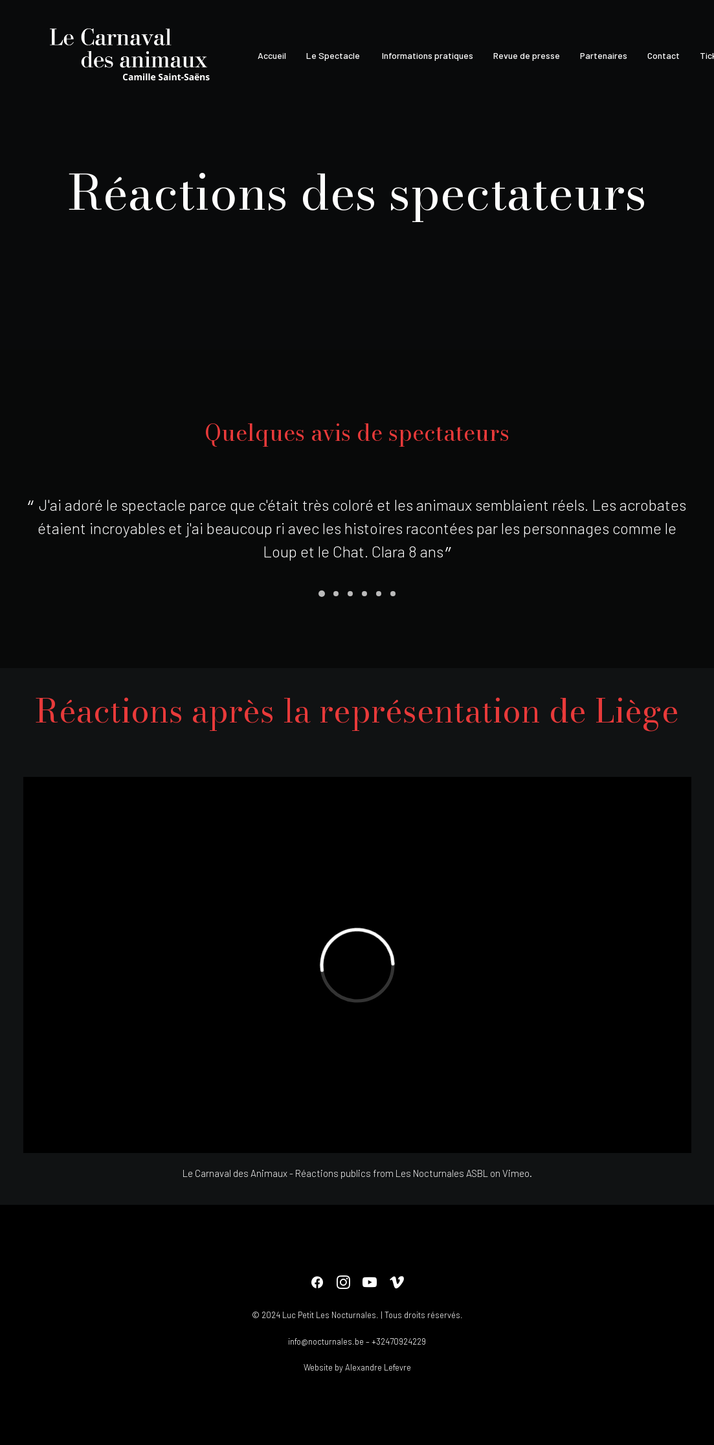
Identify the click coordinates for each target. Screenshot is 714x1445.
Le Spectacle (333, 55)
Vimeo (516, 1173)
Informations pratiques (426, 55)
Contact (663, 55)
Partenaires (603, 55)
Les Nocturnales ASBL (442, 1173)
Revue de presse (526, 55)
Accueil (272, 55)
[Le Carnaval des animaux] (132, 55)
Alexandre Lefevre (378, 1367)
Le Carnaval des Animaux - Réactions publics (277, 1173)
